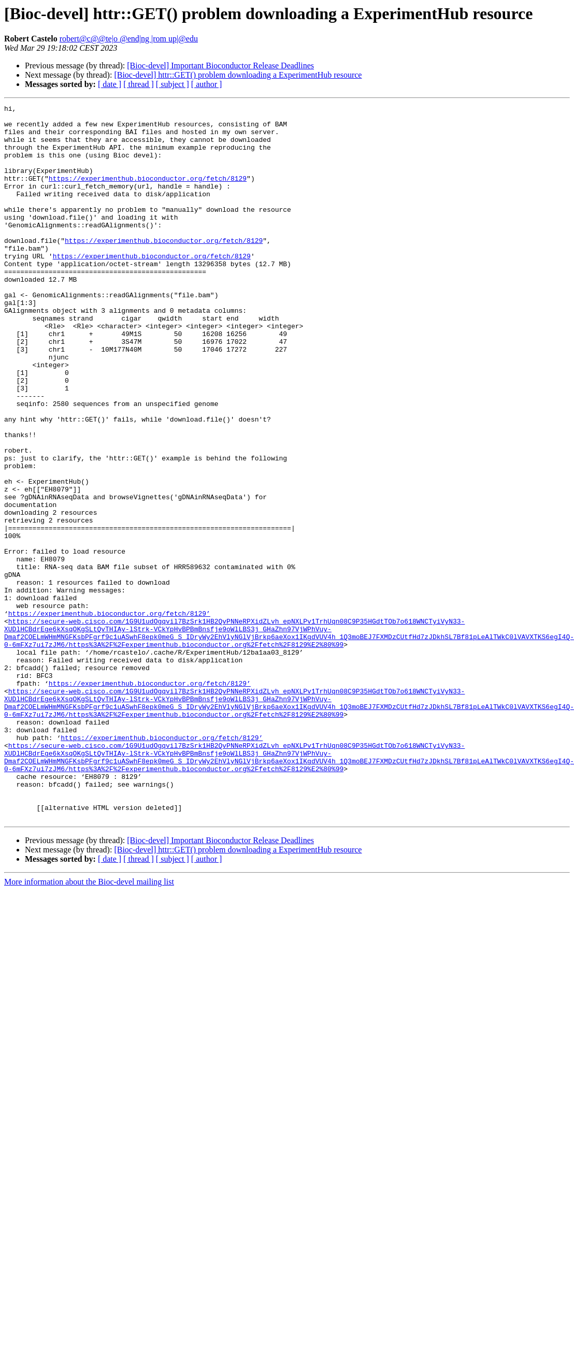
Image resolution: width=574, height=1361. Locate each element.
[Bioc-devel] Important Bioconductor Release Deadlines (220, 65)
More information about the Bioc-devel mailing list (89, 1024)
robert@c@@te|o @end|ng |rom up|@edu (129, 38)
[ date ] (109, 84)
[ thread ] (138, 84)
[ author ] (206, 84)
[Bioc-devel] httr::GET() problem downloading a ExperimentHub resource (238, 74)
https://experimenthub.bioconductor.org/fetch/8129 (148, 193)
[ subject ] (172, 84)
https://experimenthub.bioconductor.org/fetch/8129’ (109, 715)
